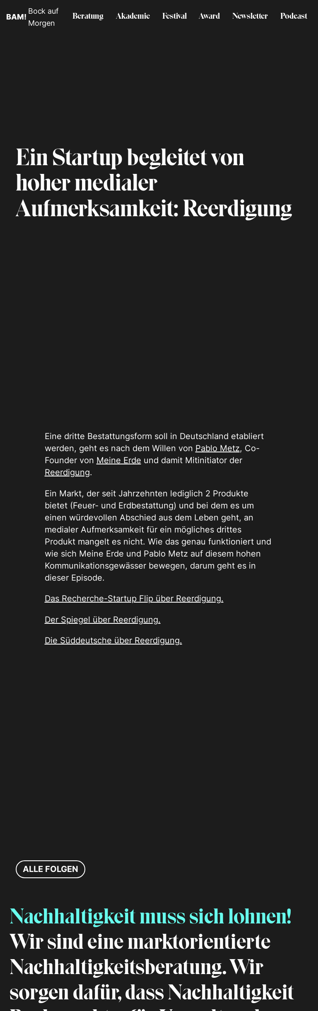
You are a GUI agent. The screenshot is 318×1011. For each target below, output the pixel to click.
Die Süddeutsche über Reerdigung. (113, 640)
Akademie (133, 16)
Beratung (88, 16)
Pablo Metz (217, 448)
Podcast (293, 16)
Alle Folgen (50, 869)
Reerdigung (67, 472)
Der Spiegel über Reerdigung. (103, 620)
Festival (174, 16)
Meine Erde (118, 460)
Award (209, 16)
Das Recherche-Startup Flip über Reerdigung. (134, 598)
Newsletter (250, 16)
